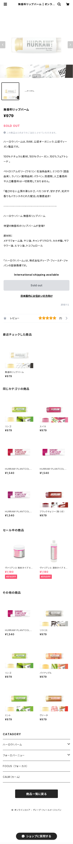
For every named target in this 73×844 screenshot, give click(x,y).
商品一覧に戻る (36, 794)
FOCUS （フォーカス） (15, 766)
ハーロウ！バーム (12, 744)
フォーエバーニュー (14, 755)
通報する (65, 304)
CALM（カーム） (11, 776)
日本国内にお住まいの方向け (36, 295)
